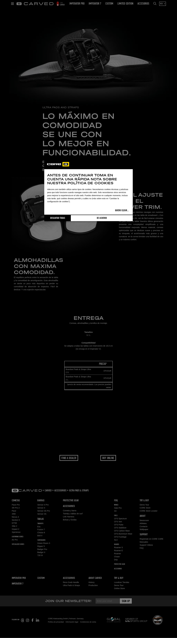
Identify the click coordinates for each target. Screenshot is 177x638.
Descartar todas (57, 218)
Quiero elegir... (122, 210)
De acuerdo (102, 218)
